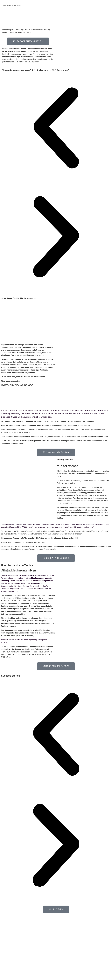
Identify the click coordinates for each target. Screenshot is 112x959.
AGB (56, 955)
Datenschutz (49, 955)
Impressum (63, 955)
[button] (56, 128)
